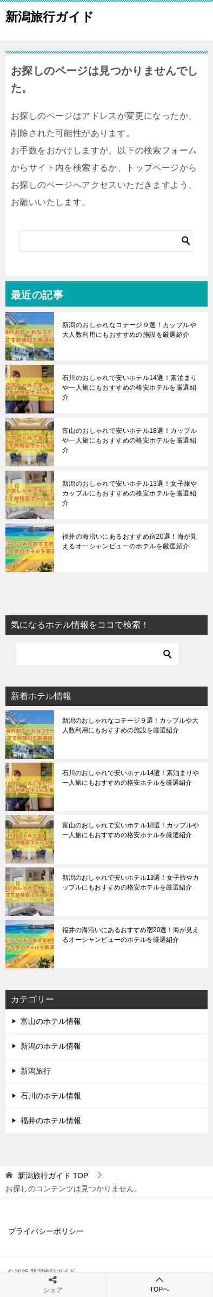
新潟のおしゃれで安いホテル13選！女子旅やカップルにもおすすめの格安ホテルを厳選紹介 (129, 493)
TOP (53, 1175)
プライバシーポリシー (46, 1231)
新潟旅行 (36, 1071)
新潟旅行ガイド (49, 15)
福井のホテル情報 (51, 1120)
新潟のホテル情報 (51, 1046)
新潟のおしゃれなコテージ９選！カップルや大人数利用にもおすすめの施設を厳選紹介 (129, 329)
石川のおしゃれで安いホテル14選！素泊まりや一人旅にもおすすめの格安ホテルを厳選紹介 (129, 387)
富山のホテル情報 (51, 1021)
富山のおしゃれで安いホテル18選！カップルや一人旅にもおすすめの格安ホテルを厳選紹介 (129, 440)
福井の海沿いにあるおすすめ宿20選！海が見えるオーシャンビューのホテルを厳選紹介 (129, 541)
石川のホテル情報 (51, 1095)
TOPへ (159, 1284)
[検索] (106, 241)
